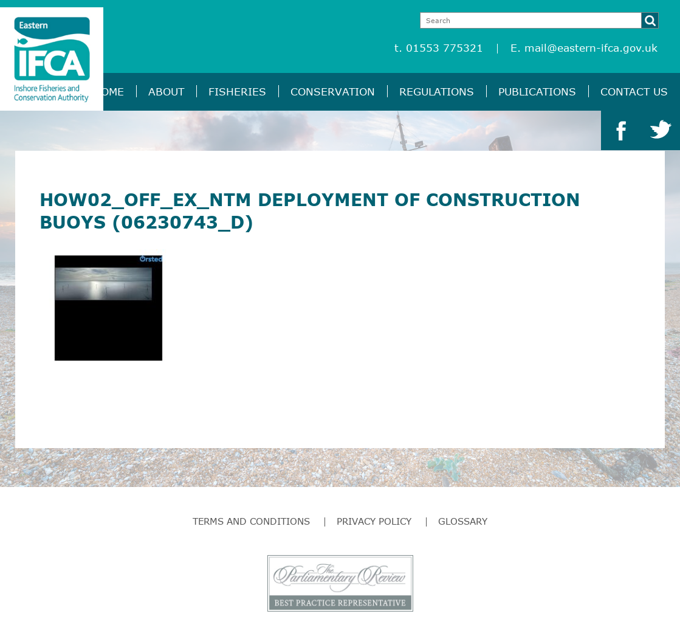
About (166, 91)
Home (108, 91)
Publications (537, 91)
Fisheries (237, 91)
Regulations (436, 91)
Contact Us (634, 91)
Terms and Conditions (251, 521)
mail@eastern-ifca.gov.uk (591, 47)
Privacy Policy (374, 521)
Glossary (462, 521)
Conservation (332, 91)
